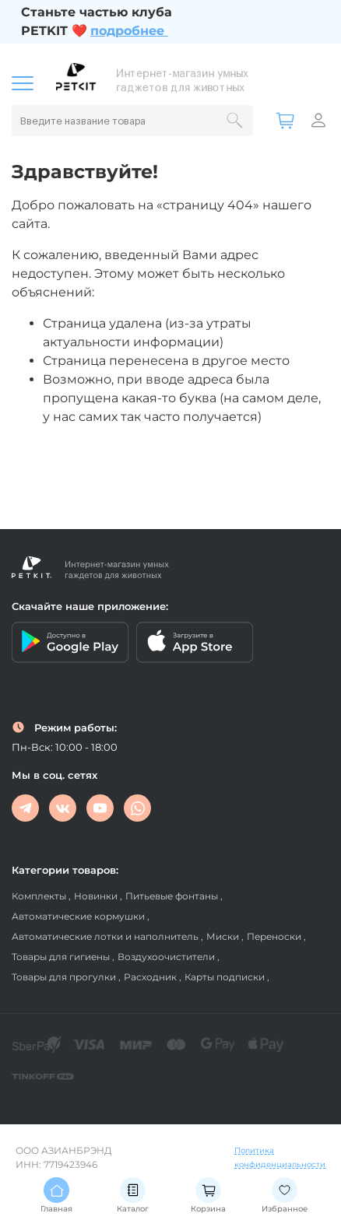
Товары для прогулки (65, 977)
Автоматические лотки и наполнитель (106, 936)
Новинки (97, 896)
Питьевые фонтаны (172, 896)
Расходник (151, 977)
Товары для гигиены (62, 956)
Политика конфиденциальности (279, 1157)
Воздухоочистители (167, 956)
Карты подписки (226, 977)
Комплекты (40, 896)
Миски (223, 936)
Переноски (275, 936)
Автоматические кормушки (79, 916)
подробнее (127, 30)
